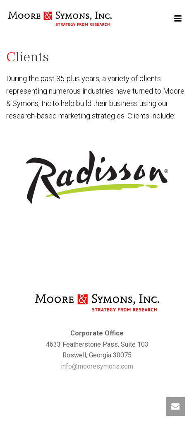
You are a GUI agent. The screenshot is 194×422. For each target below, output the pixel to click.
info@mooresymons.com (97, 366)
